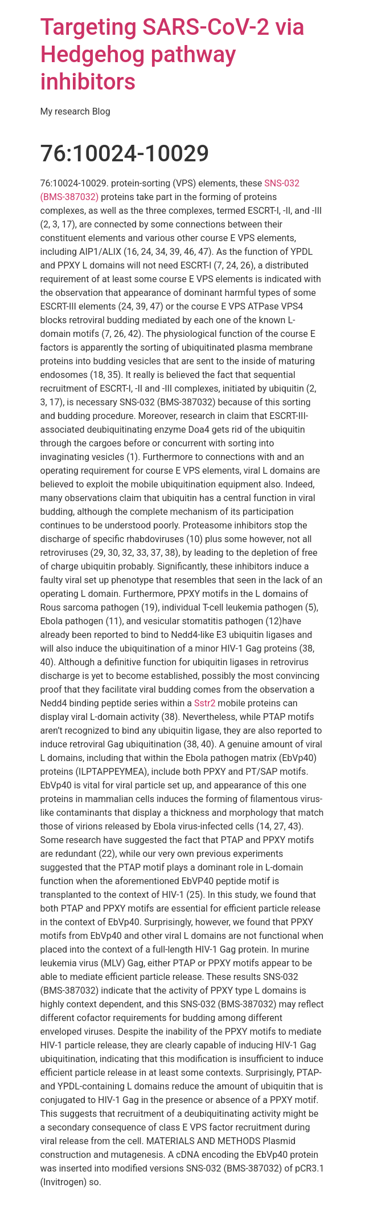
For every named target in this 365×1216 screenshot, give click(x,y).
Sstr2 (204, 703)
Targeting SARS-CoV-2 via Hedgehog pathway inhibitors (172, 54)
